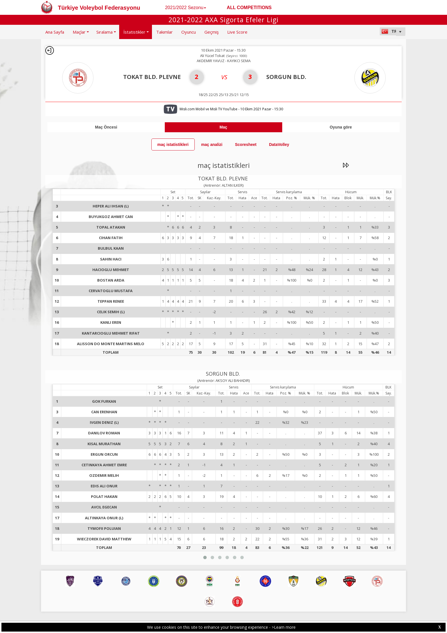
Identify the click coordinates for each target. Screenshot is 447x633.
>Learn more (284, 627)
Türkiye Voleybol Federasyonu (99, 8)
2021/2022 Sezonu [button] (185, 7)
